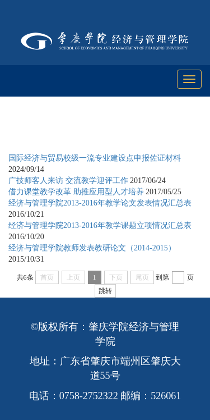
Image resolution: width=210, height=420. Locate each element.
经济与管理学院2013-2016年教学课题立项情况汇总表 (100, 225)
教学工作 (104, 130)
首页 (68, 130)
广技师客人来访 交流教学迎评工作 (68, 180)
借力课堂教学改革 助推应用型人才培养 (76, 192)
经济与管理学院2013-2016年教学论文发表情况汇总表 (100, 203)
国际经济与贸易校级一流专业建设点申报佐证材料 (94, 158)
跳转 (105, 291)
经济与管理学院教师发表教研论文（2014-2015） (92, 248)
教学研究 (149, 130)
